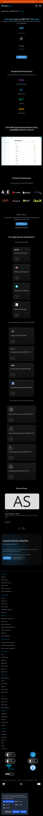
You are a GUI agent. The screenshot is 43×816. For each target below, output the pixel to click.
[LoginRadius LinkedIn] (4, 784)
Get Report (34, 1)
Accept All (16, 811)
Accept (23, 811)
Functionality (19, 804)
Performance (19, 801)
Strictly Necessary (8, 801)
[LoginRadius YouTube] (38, 784)
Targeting (6, 804)
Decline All (8, 811)
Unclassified (6, 807)
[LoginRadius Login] (36, 5)
